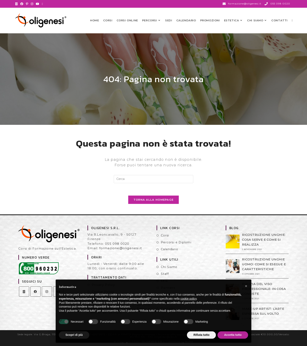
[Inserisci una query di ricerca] (153, 179)
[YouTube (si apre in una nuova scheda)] (38, 4)
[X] (24, 291)
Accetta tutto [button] (233, 334)
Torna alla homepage (154, 199)
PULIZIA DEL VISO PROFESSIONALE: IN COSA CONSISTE (264, 289)
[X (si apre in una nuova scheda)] (17, 4)
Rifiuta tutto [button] (201, 334)
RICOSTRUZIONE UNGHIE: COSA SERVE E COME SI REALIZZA (263, 239)
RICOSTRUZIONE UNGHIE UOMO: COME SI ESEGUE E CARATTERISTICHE (264, 264)
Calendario (169, 249)
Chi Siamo (169, 267)
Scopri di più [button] (74, 334)
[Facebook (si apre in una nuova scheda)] (22, 4)
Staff (165, 274)
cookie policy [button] (188, 298)
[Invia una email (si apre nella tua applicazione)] (42, 4)
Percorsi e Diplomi (176, 242)
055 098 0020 (117, 244)
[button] (246, 286)
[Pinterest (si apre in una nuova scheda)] (27, 4)
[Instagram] (47, 291)
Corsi (165, 235)
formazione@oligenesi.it (120, 248)
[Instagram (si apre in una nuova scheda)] (32, 4)
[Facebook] (35, 291)
